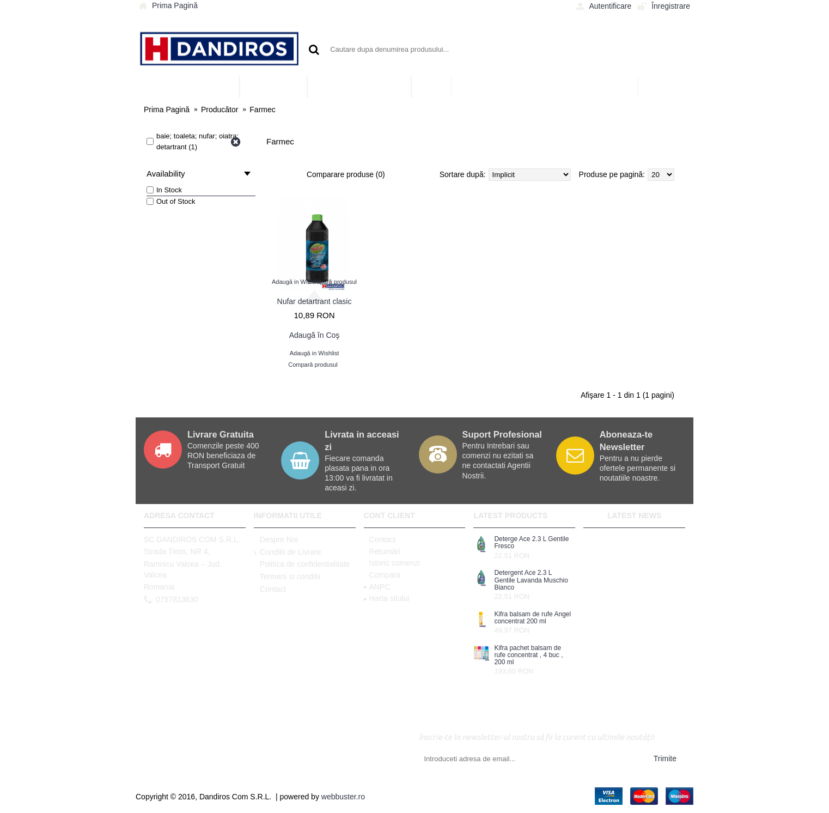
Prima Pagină (167, 109)
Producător (219, 109)
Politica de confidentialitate (302, 564)
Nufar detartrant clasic (314, 301)
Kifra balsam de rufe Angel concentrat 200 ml (532, 618)
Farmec (262, 109)
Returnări (382, 551)
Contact (270, 589)
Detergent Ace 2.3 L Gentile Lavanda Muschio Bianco (531, 580)
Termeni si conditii (287, 577)
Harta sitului (387, 598)
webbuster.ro (343, 796)
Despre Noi (276, 540)
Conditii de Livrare (287, 552)
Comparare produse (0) (346, 174)
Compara (382, 575)
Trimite (665, 758)
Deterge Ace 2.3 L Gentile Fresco (531, 543)
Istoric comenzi (392, 563)
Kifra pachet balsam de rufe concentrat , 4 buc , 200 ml (528, 655)
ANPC (377, 587)
